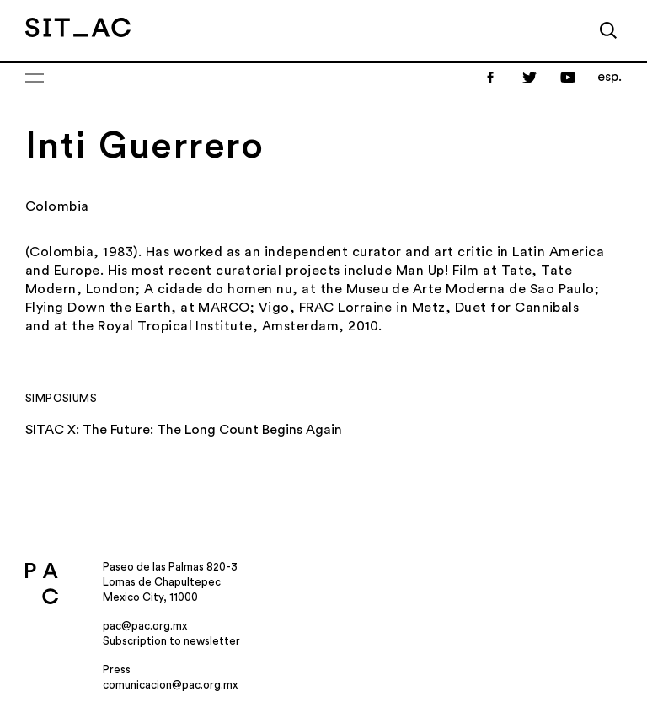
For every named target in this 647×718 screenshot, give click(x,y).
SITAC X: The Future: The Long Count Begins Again (183, 430)
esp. (609, 76)
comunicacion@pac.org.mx (170, 684)
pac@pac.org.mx (145, 625)
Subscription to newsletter (171, 640)
